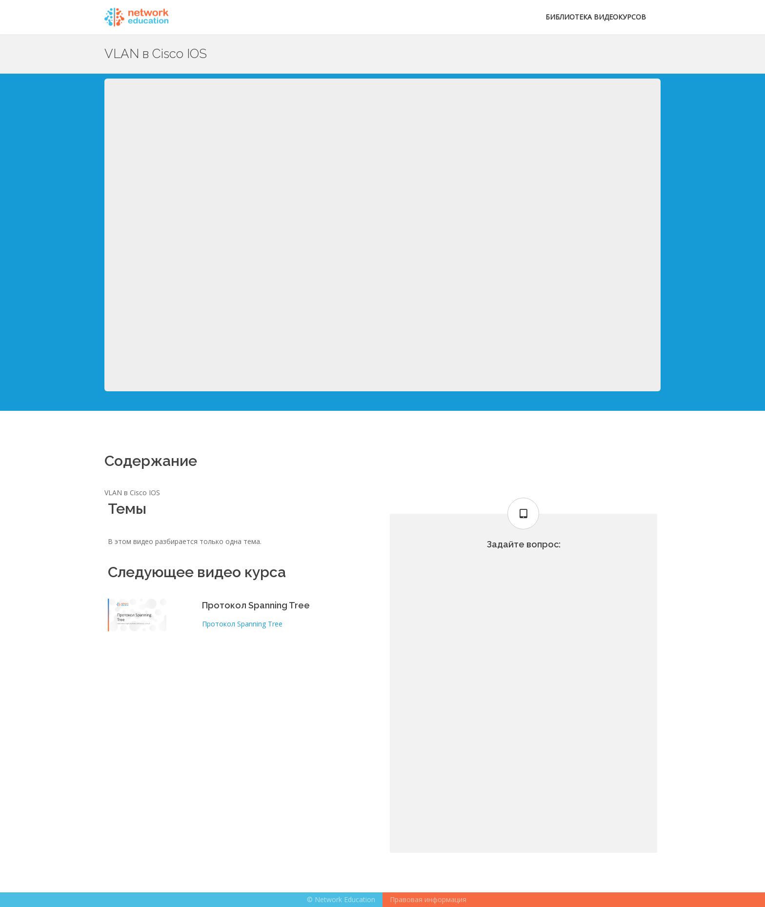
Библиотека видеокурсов (595, 16)
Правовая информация (428, 899)
